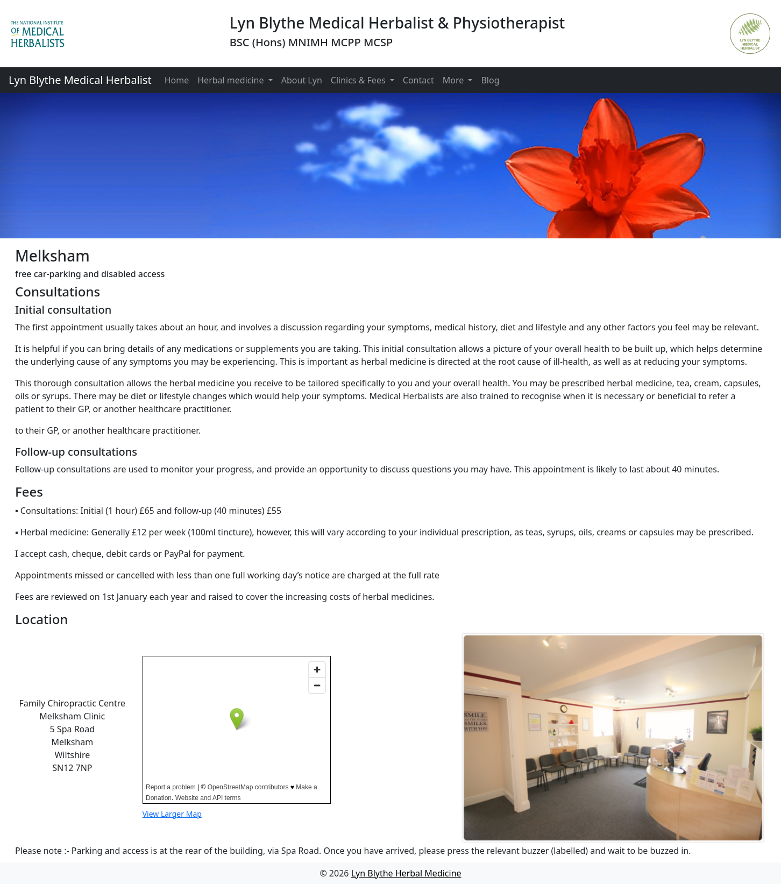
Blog (490, 80)
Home (177, 80)
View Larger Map (172, 814)
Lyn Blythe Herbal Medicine (406, 873)
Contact (418, 80)
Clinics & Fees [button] (359, 80)
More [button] (454, 80)
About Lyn (301, 80)
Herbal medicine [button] (231, 80)
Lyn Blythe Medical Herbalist (80, 80)
